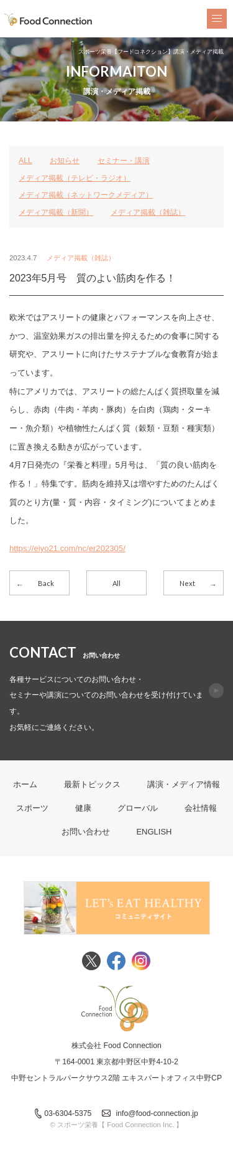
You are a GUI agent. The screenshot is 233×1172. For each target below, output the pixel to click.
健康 (83, 808)
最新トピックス (92, 784)
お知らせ (65, 160)
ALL (25, 160)
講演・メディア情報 (183, 784)
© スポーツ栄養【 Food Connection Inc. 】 (116, 1124)
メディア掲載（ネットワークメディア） (86, 195)
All (116, 583)
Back (46, 583)
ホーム (25, 784)
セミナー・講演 (124, 160)
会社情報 (201, 808)
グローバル (137, 808)
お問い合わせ (86, 831)
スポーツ (32, 808)
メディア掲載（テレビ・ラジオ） (74, 178)
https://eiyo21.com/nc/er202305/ (67, 548)
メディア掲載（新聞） (56, 212)
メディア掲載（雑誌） (148, 212)
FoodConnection (48, 19)
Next (187, 583)
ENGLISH (153, 831)
